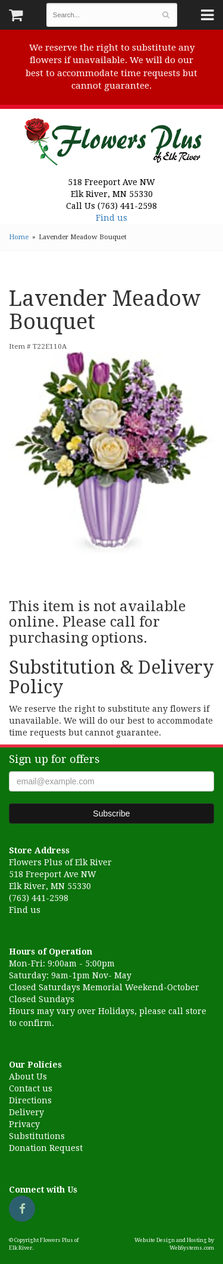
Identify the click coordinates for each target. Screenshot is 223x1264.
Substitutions (37, 1136)
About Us (28, 1076)
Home (19, 237)
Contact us (30, 1088)
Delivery (26, 1112)
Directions (30, 1100)
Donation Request (46, 1148)
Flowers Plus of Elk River (112, 138)
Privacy (24, 1124)
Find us (111, 218)
